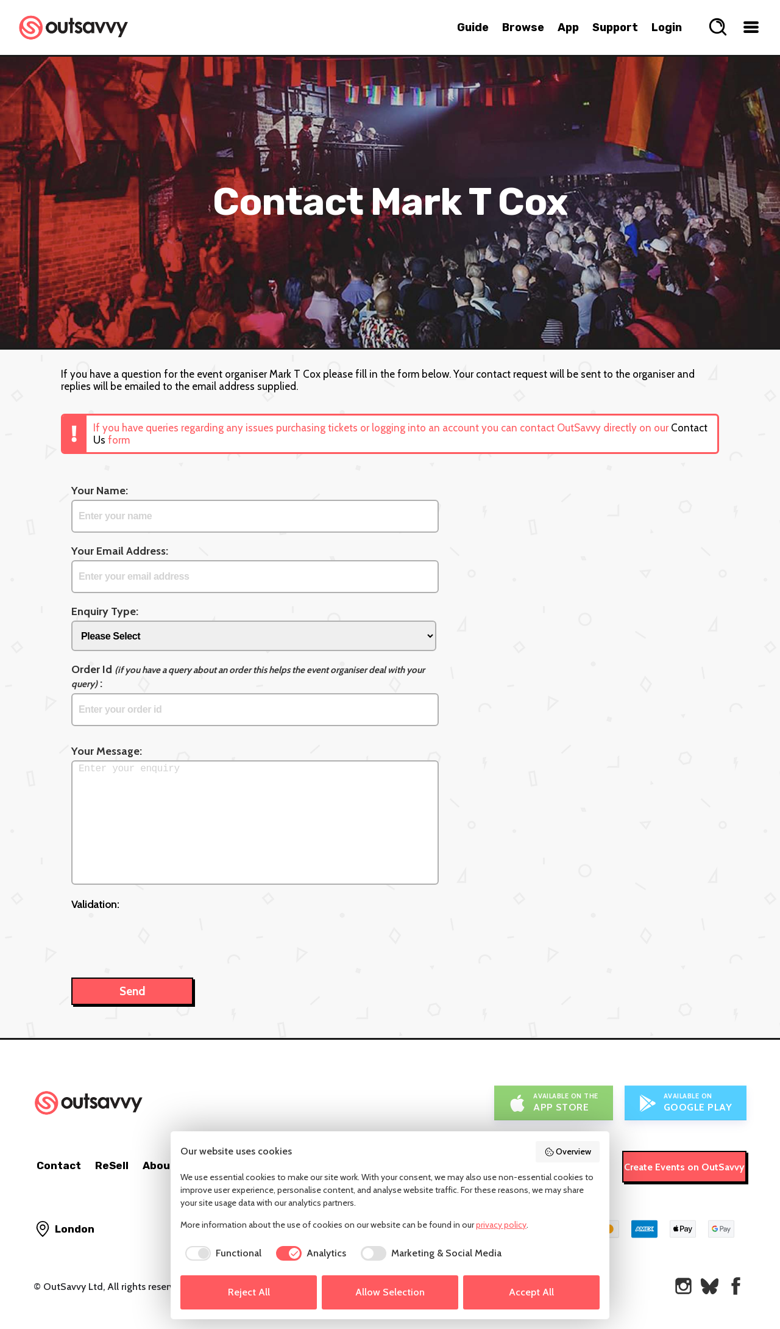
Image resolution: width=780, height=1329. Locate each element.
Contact (59, 1165)
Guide (473, 27)
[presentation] (164, 938)
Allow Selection (390, 1292)
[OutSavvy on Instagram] (683, 1286)
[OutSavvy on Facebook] (735, 1286)
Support (615, 27)
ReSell (112, 1165)
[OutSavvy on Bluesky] (709, 1286)
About (159, 1165)
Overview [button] (568, 1151)
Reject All (249, 1292)
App (568, 27)
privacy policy (501, 1224)
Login (666, 27)
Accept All (531, 1292)
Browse (523, 27)
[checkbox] (220, 1253)
